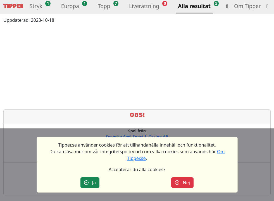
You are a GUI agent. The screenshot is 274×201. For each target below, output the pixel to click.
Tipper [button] (13, 6)
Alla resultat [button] (194, 6)
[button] (35, 7)
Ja (90, 183)
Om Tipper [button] (247, 6)
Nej (182, 183)
